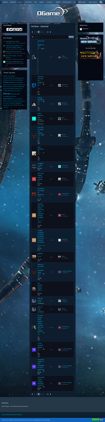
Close (101, 419)
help (11, 88)
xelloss (39, 371)
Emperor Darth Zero (39, 275)
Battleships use (7, 80)
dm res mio (9, 84)
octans (14, 98)
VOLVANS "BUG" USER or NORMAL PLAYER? (41, 381)
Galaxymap (8, 86)
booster (13, 80)
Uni (18, 105)
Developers (12, 82)
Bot (16, 80)
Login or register (93, 2)
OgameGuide (19, 98)
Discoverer (20, 82)
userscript (5, 107)
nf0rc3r (63, 214)
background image (19, 78)
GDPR (18, 86)
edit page (15, 84)
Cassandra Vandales (67, 271)
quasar (13, 101)
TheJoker (39, 334)
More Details (95, 419)
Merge (6, 93)
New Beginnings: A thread (12, 41)
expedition (20, 84)
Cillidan (63, 56)
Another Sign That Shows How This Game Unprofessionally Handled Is (41, 211)
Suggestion (19, 103)
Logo (14, 90)
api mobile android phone (9, 78)
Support (40, 253)
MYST (63, 117)
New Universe (7, 99)
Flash (24, 84)
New (18, 94)
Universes (22, 105)
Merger (12, 94)
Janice (21, 88)
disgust (5, 84)
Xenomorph (65, 165)
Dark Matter (20, 80)
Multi (15, 94)
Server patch (6, 103)
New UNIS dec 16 (41, 149)
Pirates (9, 101)
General (22, 86)
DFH (16, 82)
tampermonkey (6, 105)
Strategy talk (12, 103)
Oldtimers (5, 101)
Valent (63, 256)
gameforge (14, 86)
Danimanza (64, 84)
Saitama (64, 134)
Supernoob (64, 239)
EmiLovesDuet (65, 193)
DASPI (39, 166)
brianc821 (64, 300)
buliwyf (39, 302)
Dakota (39, 196)
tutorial (15, 105)
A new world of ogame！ (41, 345)
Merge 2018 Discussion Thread (14, 51)
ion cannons (16, 88)
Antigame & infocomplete (9, 76)
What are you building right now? (14, 61)
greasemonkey (6, 88)
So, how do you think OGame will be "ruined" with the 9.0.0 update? (40, 323)
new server (13, 96)
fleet (4, 86)
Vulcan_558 (39, 103)
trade (12, 105)
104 (48, 32)
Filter (71, 37)
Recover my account (20, 101)
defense (6, 82)
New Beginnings (7, 96)
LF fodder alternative (8, 90)
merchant (18, 90)
